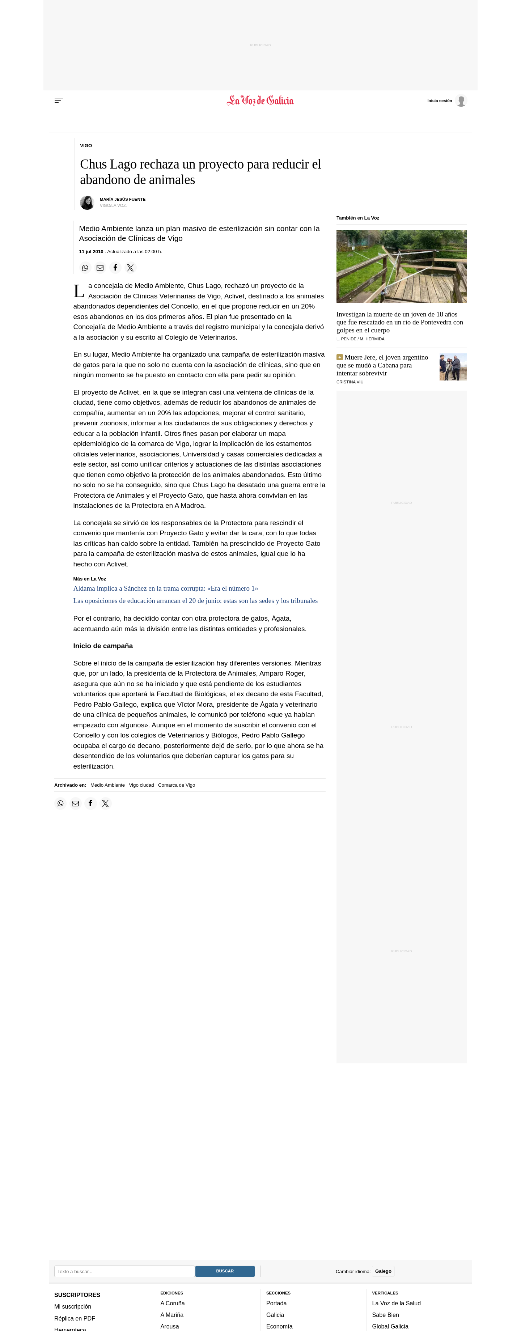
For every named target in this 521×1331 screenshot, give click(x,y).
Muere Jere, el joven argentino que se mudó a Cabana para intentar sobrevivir (382, 365)
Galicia (275, 1314)
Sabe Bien (385, 1314)
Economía (279, 1326)
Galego (383, 1271)
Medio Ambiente (107, 785)
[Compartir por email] (100, 267)
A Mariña (172, 1314)
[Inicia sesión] (447, 100)
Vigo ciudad (141, 785)
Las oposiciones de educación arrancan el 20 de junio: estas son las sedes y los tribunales (195, 600)
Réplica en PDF (74, 1318)
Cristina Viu (350, 382)
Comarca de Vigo (176, 785)
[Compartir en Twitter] (130, 267)
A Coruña (173, 1303)
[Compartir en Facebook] (115, 267)
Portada (276, 1303)
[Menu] (59, 100)
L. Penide (346, 339)
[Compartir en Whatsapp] (85, 267)
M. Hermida (372, 339)
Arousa (170, 1326)
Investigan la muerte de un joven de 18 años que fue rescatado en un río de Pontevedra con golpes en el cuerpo (399, 322)
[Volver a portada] (260, 100)
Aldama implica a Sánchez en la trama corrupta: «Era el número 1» (165, 588)
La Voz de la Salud (396, 1303)
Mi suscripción (72, 1306)
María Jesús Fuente (122, 199)
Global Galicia (390, 1326)
